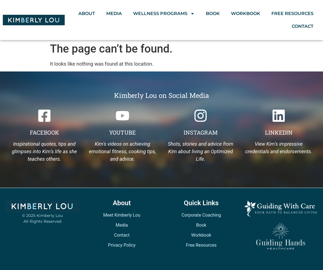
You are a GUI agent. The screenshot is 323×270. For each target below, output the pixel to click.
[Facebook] (44, 116)
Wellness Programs (164, 14)
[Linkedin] (279, 116)
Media (114, 13)
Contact (303, 26)
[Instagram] (201, 116)
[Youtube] (122, 116)
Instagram (201, 132)
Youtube (122, 132)
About (86, 13)
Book (213, 13)
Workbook (245, 13)
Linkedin (279, 132)
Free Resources (292, 13)
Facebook (44, 132)
